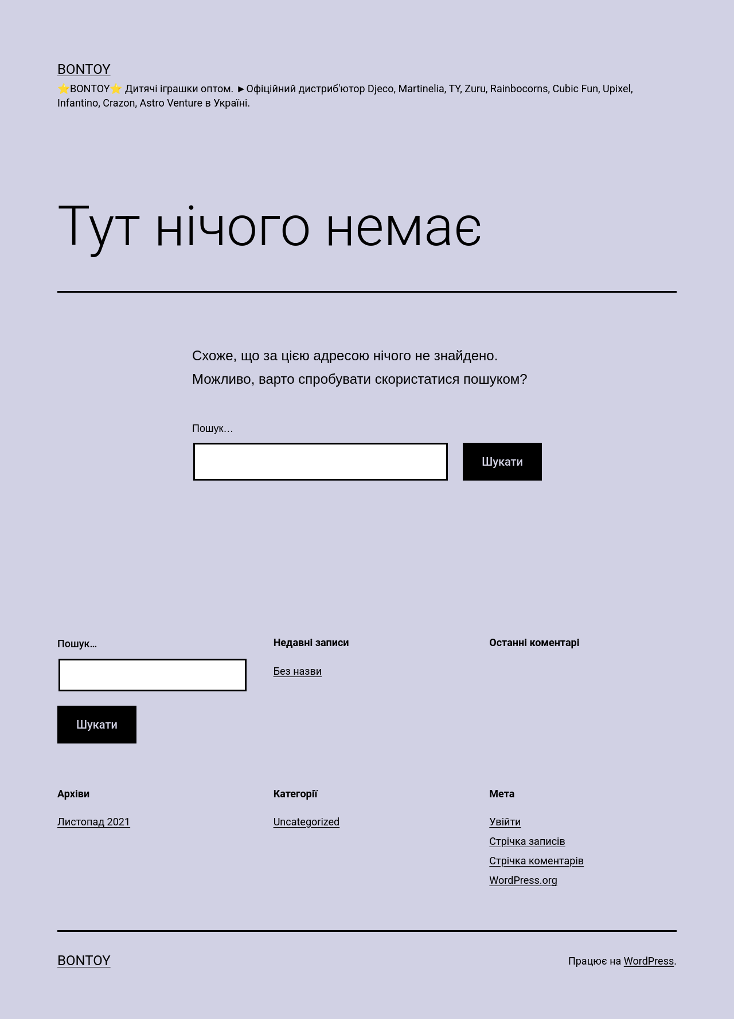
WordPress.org (523, 880)
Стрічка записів (527, 841)
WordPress (649, 961)
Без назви (298, 671)
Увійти (505, 822)
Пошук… (212, 428)
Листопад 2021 (93, 822)
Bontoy (84, 69)
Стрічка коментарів (536, 861)
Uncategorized (307, 822)
